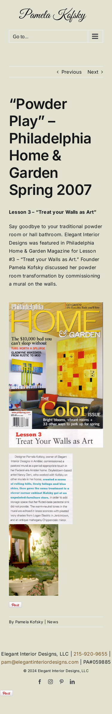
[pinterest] (61, 681)
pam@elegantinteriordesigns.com (40, 662)
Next (93, 72)
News (52, 621)
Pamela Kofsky (29, 621)
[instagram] (50, 681)
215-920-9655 (90, 654)
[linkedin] (72, 681)
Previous (72, 72)
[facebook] (39, 681)
